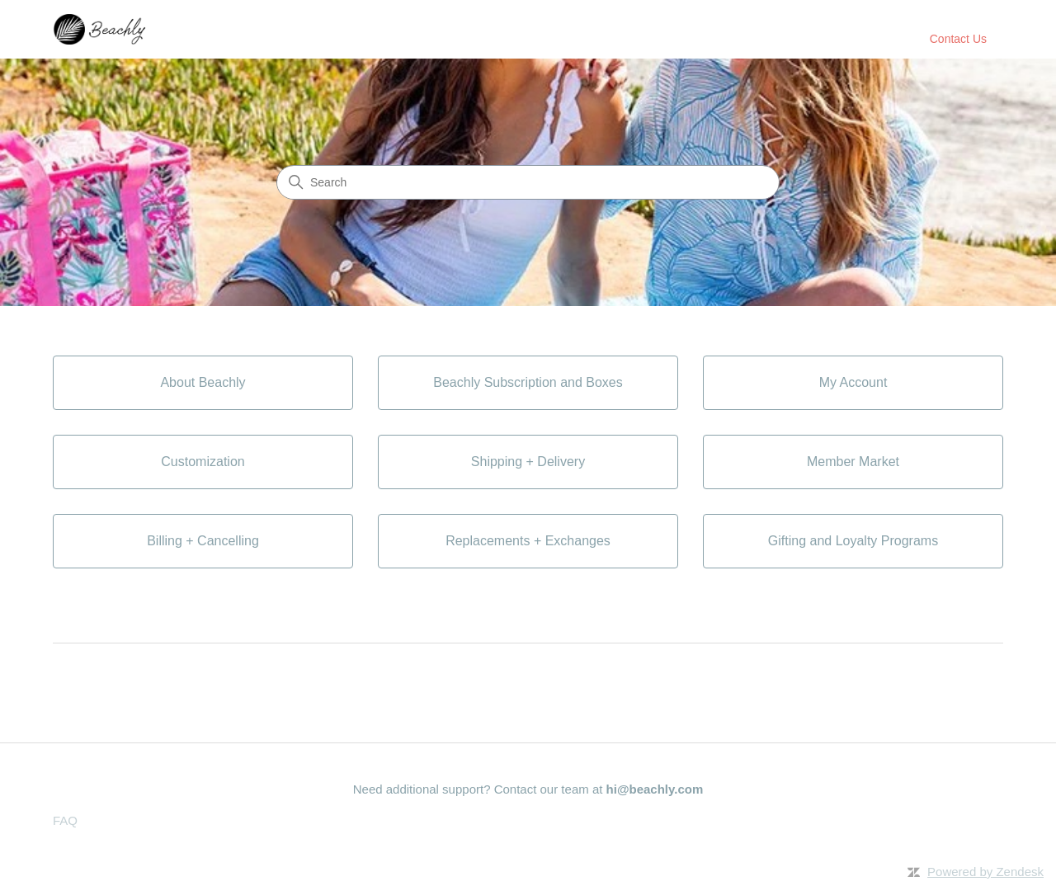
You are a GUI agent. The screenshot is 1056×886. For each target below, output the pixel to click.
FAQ (65, 820)
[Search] (528, 182)
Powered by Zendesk (985, 872)
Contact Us (958, 38)
